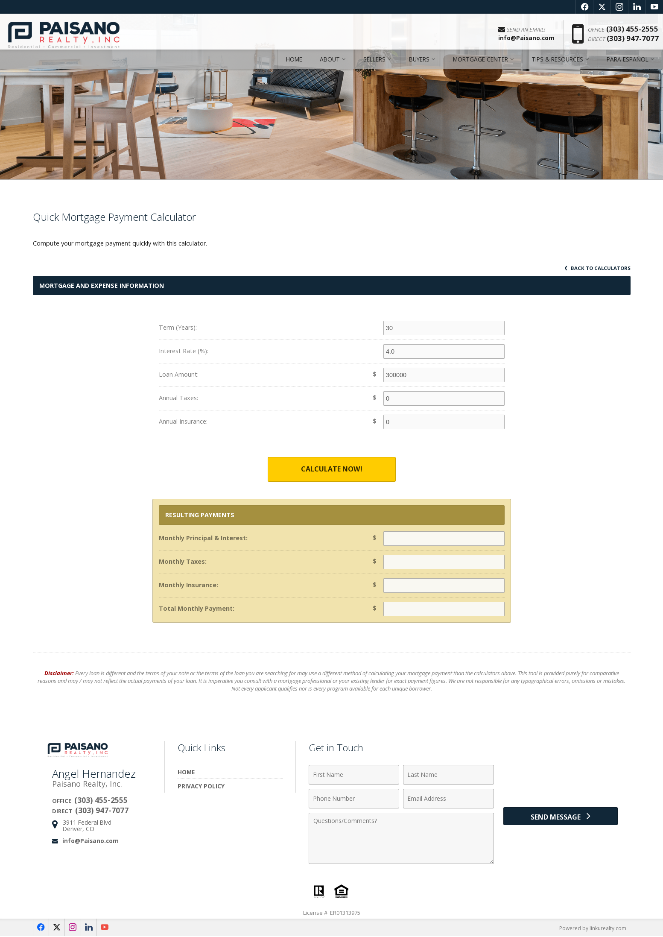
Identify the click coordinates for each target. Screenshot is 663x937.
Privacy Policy (201, 786)
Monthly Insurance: (188, 585)
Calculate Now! (332, 469)
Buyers (419, 66)
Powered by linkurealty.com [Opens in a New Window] (590, 928)
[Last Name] (448, 775)
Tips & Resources (557, 66)
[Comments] (401, 838)
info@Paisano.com (90, 841)
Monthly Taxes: (183, 562)
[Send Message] (560, 819)
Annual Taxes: (178, 398)
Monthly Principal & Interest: (203, 538)
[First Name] (354, 775)
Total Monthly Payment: (196, 609)
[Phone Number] (354, 799)
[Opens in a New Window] (584, 7)
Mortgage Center (480, 66)
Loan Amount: (179, 374)
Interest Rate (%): (183, 351)
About (330, 66)
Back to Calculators (596, 268)
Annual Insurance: (183, 421)
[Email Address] (448, 799)
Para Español (627, 66)
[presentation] (560, 780)
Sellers (374, 66)
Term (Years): (178, 327)
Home (294, 66)
